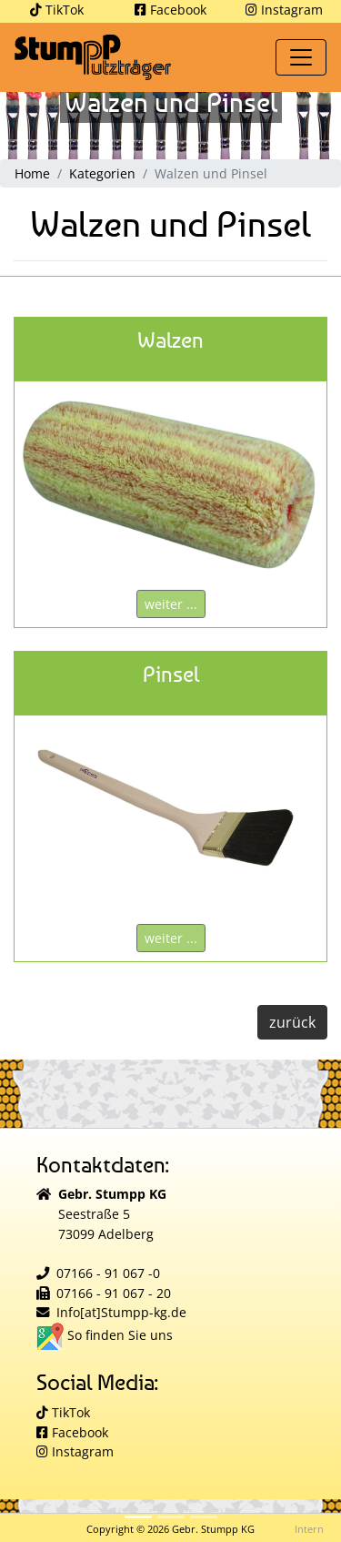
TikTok (57, 9)
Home (32, 173)
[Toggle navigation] (301, 57)
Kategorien (102, 173)
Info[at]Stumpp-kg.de (121, 1312)
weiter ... (171, 604)
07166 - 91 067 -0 (108, 1273)
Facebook (170, 9)
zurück (292, 1022)
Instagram (284, 9)
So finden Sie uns (104, 1335)
